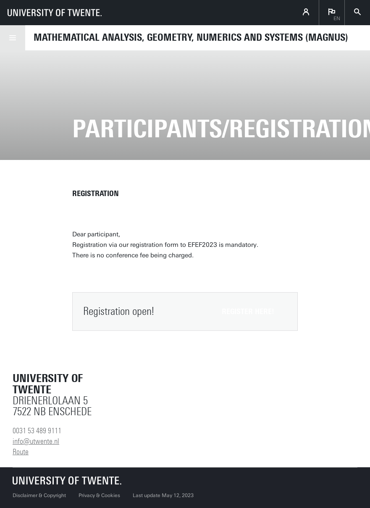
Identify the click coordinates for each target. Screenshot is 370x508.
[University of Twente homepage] (54, 12)
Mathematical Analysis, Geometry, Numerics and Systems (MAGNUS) (191, 37)
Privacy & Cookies (99, 495)
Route (21, 451)
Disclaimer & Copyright (39, 495)
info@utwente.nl (36, 441)
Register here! (248, 311)
